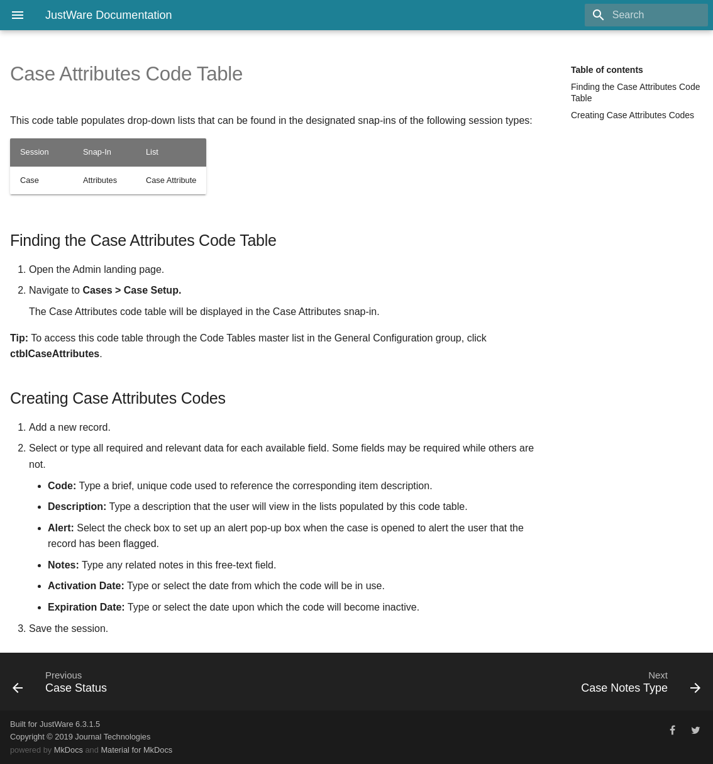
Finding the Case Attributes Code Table (635, 92)
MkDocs (68, 750)
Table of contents (607, 70)
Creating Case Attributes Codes (632, 115)
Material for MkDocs (136, 750)
